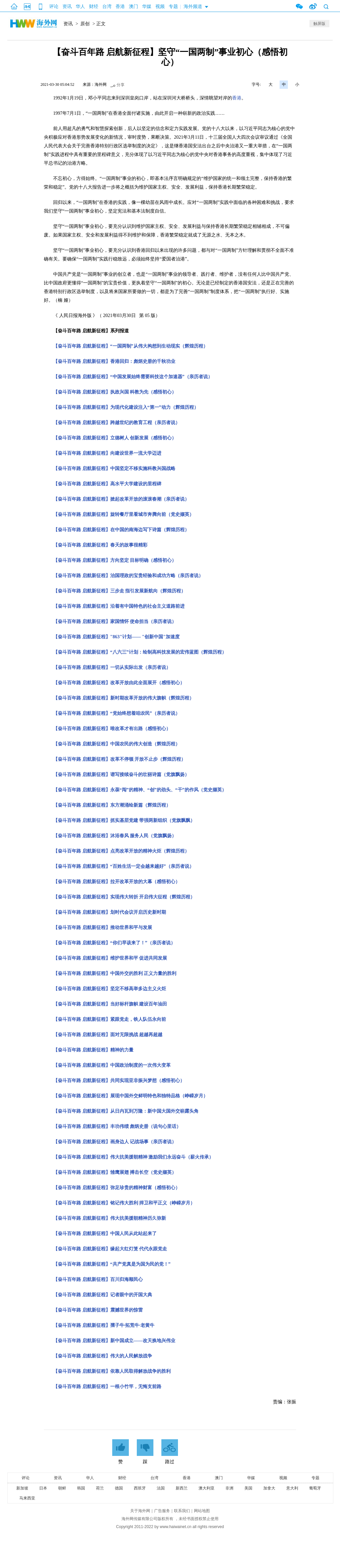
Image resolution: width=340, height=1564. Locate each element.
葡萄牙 (315, 1488)
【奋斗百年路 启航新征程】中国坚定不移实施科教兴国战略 (114, 468)
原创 (85, 23)
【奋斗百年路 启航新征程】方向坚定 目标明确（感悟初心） (114, 560)
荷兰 (100, 1488)
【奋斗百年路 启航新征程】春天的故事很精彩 (100, 545)
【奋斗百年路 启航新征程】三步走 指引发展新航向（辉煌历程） (119, 590)
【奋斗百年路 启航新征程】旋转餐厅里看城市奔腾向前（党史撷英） (123, 514)
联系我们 (182, 1510)
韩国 (81, 1488)
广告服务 (162, 1510)
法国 (161, 1488)
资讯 (67, 6)
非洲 (229, 1488)
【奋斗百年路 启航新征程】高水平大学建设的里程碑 (107, 483)
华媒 (146, 6)
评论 (53, 6)
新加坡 (22, 1488)
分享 (121, 84)
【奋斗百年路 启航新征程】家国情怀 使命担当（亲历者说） (114, 621)
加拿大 (269, 1488)
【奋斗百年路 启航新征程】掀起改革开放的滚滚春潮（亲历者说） (121, 499)
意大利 (292, 1488)
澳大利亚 (206, 1488)
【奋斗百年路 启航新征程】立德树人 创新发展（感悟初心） (114, 437)
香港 (120, 6)
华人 (80, 6)
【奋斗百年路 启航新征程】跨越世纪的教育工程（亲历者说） (116, 422)
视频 (160, 6)
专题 (173, 6)
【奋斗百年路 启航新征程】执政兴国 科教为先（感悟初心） (114, 392)
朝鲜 (62, 1488)
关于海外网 (140, 1510)
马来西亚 (27, 1498)
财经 (93, 6)
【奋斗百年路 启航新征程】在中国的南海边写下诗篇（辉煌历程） (121, 529)
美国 (248, 1488)
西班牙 (140, 1488)
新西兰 (182, 1488)
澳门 (133, 6)
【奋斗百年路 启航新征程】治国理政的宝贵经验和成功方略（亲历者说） (128, 575)
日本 (43, 1488)
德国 (119, 1488)
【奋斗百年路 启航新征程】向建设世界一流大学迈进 (107, 453)
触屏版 (319, 23)
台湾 (107, 6)
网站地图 (202, 1510)
